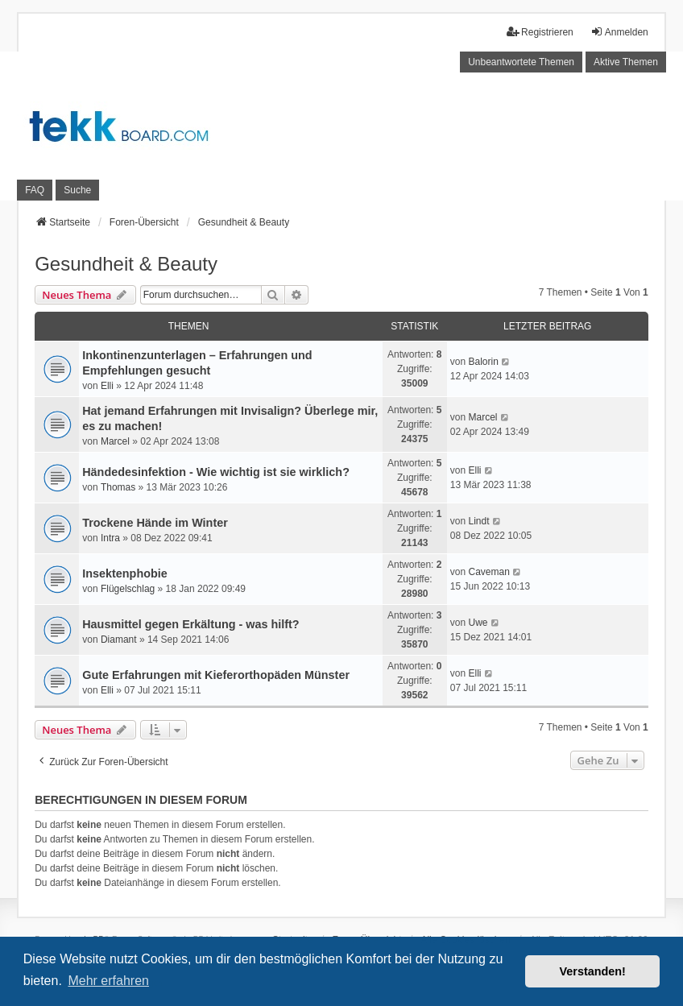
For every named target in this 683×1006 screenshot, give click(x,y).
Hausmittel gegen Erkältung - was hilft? (190, 624)
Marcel (115, 441)
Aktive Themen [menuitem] (626, 62)
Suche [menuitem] (77, 190)
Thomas (118, 487)
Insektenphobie (125, 573)
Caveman (488, 572)
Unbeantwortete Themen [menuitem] (521, 62)
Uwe (477, 622)
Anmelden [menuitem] (619, 32)
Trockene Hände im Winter (155, 522)
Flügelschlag (128, 588)
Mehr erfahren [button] (108, 980)
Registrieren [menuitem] (540, 32)
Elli (107, 385)
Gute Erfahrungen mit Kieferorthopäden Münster (216, 675)
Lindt (478, 521)
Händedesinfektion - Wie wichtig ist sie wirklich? (216, 472)
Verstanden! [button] (593, 971)
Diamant (119, 639)
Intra (110, 538)
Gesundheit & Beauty (126, 264)
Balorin (483, 361)
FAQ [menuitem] (34, 190)
